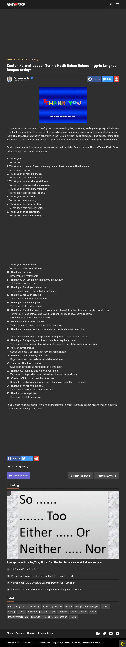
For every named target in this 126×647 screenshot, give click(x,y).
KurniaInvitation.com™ (90, 643)
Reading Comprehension (55, 617)
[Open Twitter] (104, 633)
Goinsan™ (66, 643)
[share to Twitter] (107, 79)
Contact (20, 633)
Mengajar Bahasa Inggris (86, 606)
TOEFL (21, 612)
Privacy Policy (45, 633)
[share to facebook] (94, 79)
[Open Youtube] (117, 633)
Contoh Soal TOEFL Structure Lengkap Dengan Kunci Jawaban (43, 582)
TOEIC (73, 617)
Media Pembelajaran (18, 617)
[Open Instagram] (111, 633)
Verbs (93, 612)
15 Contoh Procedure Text (24, 569)
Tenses (105, 606)
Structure (35, 617)
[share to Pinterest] (116, 79)
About (10, 633)
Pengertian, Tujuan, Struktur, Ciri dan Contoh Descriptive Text (42, 576)
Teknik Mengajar (79, 612)
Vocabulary (16, 466)
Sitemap (31, 633)
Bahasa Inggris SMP (52, 606)
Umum (68, 606)
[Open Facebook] (98, 633)
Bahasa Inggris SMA (37, 612)
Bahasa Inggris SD (16, 606)
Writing (25, 466)
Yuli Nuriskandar (23, 78)
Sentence (62, 612)
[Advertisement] (63, 34)
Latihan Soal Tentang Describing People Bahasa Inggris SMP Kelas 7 (47, 589)
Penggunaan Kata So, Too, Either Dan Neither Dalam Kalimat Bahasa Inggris (54, 562)
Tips (53, 612)
